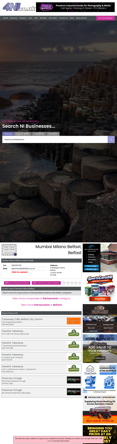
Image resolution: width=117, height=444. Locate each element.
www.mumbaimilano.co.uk (23, 268)
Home (5, 18)
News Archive (81, 18)
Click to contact (20, 272)
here (49, 441)
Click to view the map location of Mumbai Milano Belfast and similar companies (37, 293)
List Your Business (105, 18)
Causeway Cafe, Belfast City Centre (22, 319)
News (72, 18)
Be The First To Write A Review (47, 283)
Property (23, 18)
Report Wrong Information (18, 283)
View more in (41, 305)
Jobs (36, 18)
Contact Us (63, 18)
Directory (13, 18)
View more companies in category (41, 298)
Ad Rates (43, 18)
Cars (30, 18)
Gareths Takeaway (12, 331)
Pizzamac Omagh (12, 378)
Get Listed (53, 18)
